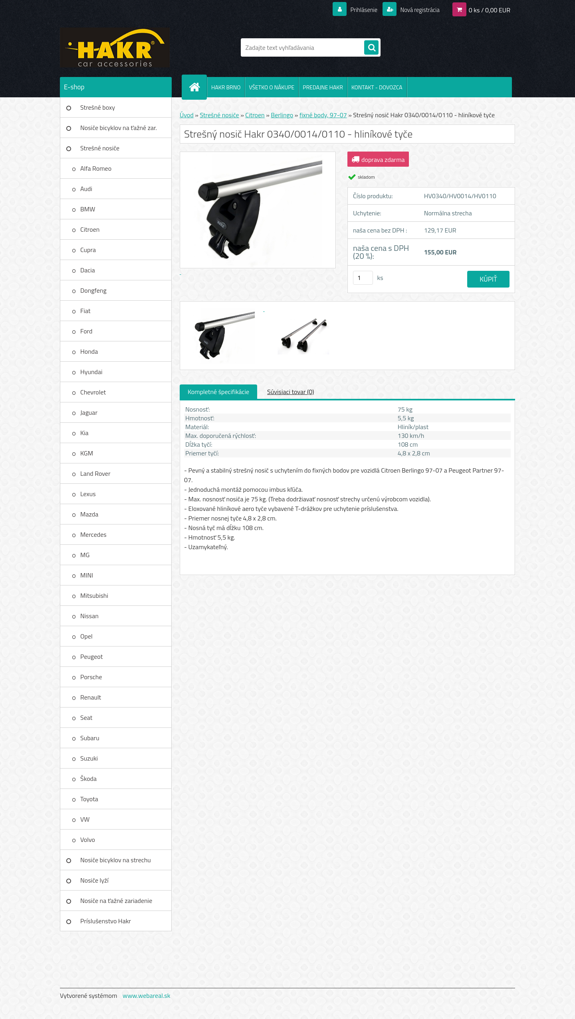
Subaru (89, 738)
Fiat (85, 310)
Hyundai (91, 371)
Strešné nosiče (99, 148)
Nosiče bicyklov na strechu (115, 860)
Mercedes (93, 534)
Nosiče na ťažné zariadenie (116, 900)
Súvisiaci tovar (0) (290, 391)
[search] (371, 47)
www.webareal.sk (147, 995)
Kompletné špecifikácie (218, 391)
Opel (86, 636)
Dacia (87, 270)
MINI (86, 575)
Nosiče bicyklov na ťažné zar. (118, 127)
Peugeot (91, 656)
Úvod (187, 115)
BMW (87, 209)
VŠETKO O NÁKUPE (271, 87)
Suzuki (89, 758)
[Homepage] (197, 87)
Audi (86, 188)
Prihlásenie (359, 9)
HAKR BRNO (225, 87)
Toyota (89, 799)
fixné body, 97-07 (323, 115)
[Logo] (115, 47)
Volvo (87, 839)
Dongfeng (93, 290)
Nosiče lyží (94, 880)
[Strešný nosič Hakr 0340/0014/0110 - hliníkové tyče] (224, 308)
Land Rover (95, 473)
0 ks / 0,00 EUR (489, 9)
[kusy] (363, 278)
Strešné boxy (97, 107)
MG (84, 555)
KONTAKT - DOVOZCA (376, 87)
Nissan (89, 616)
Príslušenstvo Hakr (105, 921)
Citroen (89, 229)
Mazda (89, 514)
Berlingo (282, 115)
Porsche (91, 677)
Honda (89, 351)
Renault (90, 697)
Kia (84, 433)
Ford (86, 331)
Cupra (88, 249)
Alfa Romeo (95, 168)
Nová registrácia (417, 9)
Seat (86, 717)
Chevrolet (93, 392)
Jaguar (88, 412)
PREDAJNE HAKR (323, 87)
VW (85, 819)
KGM (86, 453)
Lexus (88, 494)
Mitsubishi (94, 595)
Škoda (88, 778)
